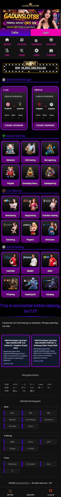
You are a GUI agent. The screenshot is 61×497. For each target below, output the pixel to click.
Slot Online (21, 41)
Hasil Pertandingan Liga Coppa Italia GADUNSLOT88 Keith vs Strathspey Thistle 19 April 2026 (45, 343)
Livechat (51, 492)
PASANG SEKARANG (14, 125)
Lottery (37, 52)
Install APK (30, 492)
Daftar (15, 32)
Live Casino (51, 41)
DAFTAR (10, 492)
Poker (7, 52)
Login (46, 32)
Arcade (22, 52)
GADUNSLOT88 (22, 483)
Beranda (7, 41)
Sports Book (36, 42)
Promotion (51, 52)
